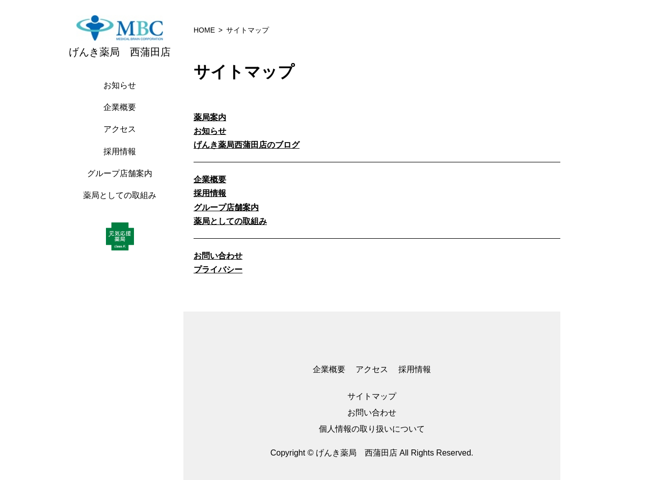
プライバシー (218, 269)
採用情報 (119, 151)
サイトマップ (371, 396)
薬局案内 (210, 117)
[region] (122, 240)
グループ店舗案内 (119, 173)
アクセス (119, 129)
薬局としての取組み (119, 195)
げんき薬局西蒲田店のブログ (247, 144)
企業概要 (119, 107)
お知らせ (119, 85)
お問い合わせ (218, 255)
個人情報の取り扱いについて (372, 429)
